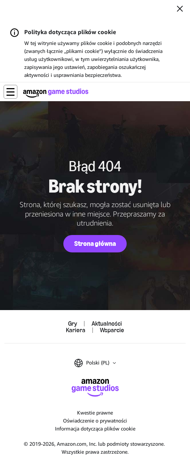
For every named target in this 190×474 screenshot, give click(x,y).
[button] (10, 92)
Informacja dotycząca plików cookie (95, 428)
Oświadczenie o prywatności (95, 420)
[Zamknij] (180, 9)
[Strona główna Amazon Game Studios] (55, 93)
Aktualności (107, 323)
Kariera (75, 330)
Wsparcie (112, 330)
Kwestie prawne (95, 412)
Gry (72, 323)
